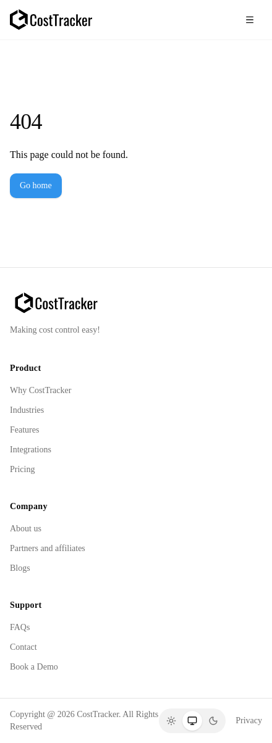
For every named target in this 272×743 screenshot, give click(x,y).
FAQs (20, 627)
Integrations (30, 449)
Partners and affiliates (47, 548)
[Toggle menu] (249, 19)
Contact (23, 647)
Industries (27, 410)
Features (24, 429)
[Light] (171, 721)
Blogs (20, 568)
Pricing (22, 469)
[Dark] (213, 721)
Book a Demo (34, 666)
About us (25, 528)
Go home (36, 185)
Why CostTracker (40, 390)
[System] (192, 721)
